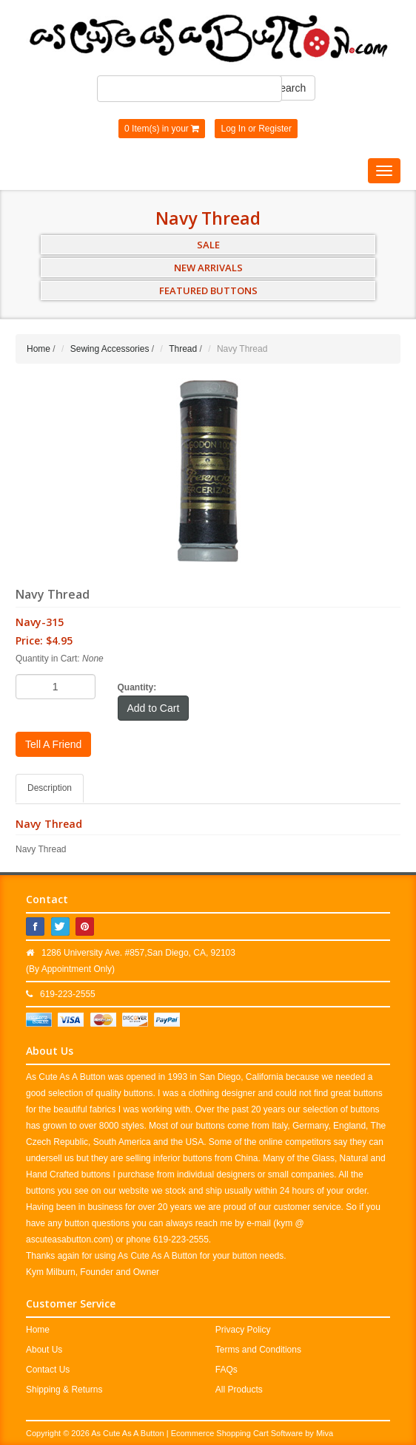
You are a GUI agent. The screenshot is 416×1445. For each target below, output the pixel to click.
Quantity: (137, 687)
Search (289, 88)
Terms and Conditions (258, 1349)
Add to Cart (153, 708)
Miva (324, 1433)
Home (38, 349)
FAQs (226, 1369)
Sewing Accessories (110, 349)
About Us (44, 1349)
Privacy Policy (243, 1330)
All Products (239, 1389)
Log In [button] (233, 128)
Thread (183, 349)
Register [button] (275, 128)
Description (49, 788)
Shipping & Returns (64, 1389)
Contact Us (48, 1369)
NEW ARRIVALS (208, 267)
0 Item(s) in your (161, 128)
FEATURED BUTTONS (208, 290)
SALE (208, 244)
